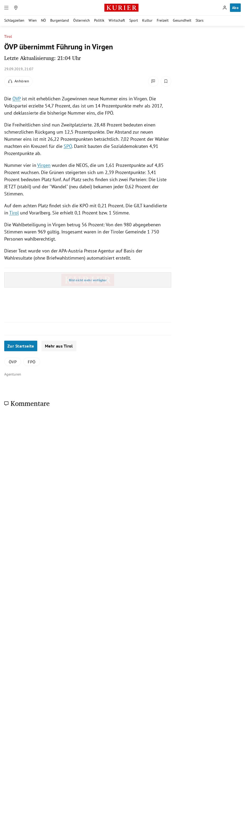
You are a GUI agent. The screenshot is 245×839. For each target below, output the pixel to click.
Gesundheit (182, 20)
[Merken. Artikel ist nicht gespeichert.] (166, 81)
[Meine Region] (16, 7)
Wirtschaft (117, 20)
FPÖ (31, 361)
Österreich (81, 20)
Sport (133, 20)
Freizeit (163, 20)
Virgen (43, 165)
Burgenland (59, 20)
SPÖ (68, 146)
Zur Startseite (20, 346)
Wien (33, 20)
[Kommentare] (153, 81)
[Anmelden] (224, 7)
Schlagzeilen (14, 20)
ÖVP (16, 99)
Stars (200, 20)
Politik (99, 20)
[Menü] (6, 7)
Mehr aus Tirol (59, 346)
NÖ (43, 20)
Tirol (8, 36)
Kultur (147, 20)
